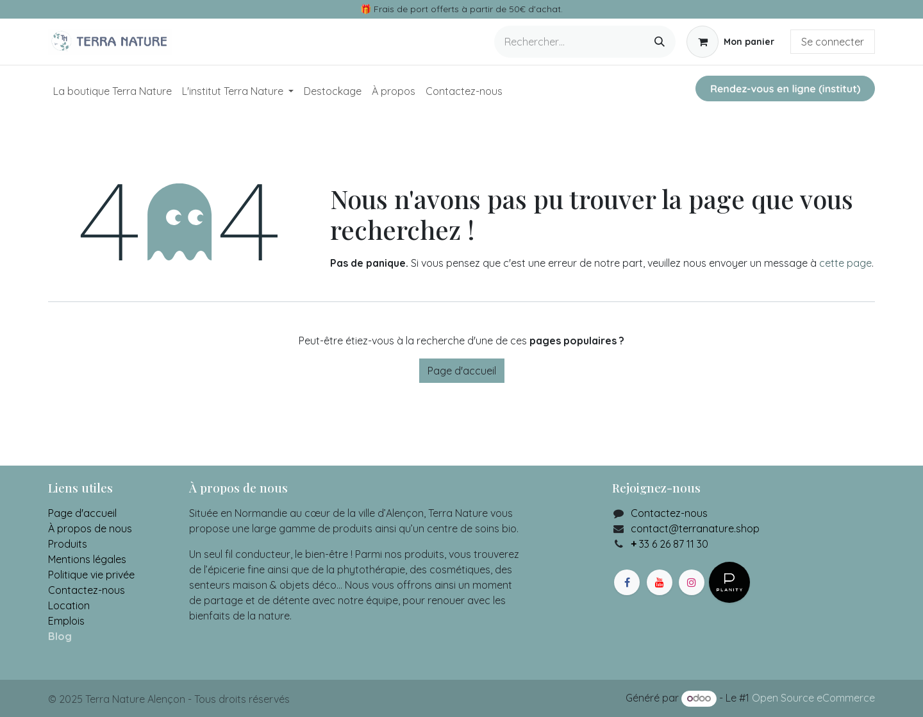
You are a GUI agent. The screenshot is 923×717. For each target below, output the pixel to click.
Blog (60, 636)
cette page (845, 263)
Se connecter (832, 41)
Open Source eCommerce (813, 697)
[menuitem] (112, 91)
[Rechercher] (660, 42)
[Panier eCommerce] (730, 41)
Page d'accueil (462, 370)
